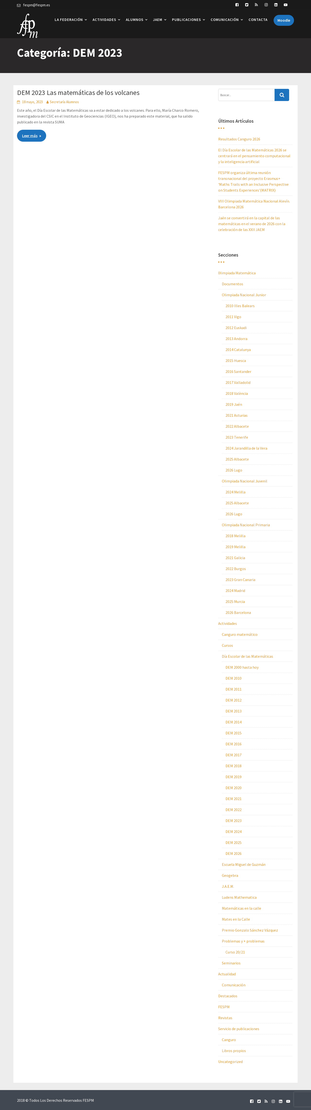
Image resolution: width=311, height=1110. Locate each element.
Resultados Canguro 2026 (239, 139)
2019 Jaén (233, 404)
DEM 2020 (233, 787)
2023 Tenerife (236, 437)
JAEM (157, 19)
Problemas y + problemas (243, 941)
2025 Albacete (237, 459)
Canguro (229, 1039)
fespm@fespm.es (36, 5)
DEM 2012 (233, 700)
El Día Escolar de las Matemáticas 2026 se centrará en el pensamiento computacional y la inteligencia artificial (254, 156)
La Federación (69, 19)
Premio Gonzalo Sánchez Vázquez (250, 930)
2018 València (236, 393)
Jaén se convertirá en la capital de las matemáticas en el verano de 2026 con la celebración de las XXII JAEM (251, 223)
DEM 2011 (233, 689)
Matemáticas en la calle (241, 908)
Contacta (258, 19)
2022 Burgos (235, 568)
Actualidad (227, 973)
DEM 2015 (233, 733)
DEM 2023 (233, 820)
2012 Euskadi (236, 327)
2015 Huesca (235, 360)
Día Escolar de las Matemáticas (247, 656)
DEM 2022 (233, 809)
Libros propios (234, 1050)
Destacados (227, 995)
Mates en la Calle (236, 919)
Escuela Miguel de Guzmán (244, 864)
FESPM (224, 1006)
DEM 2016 (233, 743)
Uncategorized (230, 1061)
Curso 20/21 (235, 952)
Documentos (232, 283)
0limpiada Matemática (237, 272)
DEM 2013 (233, 711)
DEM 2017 (233, 754)
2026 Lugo (233, 470)
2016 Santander (238, 371)
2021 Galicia (235, 557)
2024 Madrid (235, 590)
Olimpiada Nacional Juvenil (244, 481)
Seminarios (231, 963)
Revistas (225, 1017)
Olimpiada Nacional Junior (244, 294)
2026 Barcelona (238, 612)
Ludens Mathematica (239, 897)
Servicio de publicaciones (238, 1028)
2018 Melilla (235, 535)
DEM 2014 (233, 722)
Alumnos (134, 19)
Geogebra (230, 875)
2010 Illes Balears (240, 305)
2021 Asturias (236, 415)
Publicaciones (186, 19)
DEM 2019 (233, 776)
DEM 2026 (233, 853)
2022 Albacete (237, 426)
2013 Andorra (236, 338)
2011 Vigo (233, 316)
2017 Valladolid (238, 382)
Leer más (29, 135)
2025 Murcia (235, 601)
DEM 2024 (233, 831)
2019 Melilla (235, 546)
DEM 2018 (233, 765)
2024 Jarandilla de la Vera (246, 448)
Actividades (104, 19)
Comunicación (225, 19)
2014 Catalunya (238, 349)
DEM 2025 (233, 842)
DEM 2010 (233, 678)
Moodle (283, 20)
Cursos (227, 645)
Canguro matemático (240, 634)
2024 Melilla (235, 492)
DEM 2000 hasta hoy (242, 667)
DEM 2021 (233, 798)
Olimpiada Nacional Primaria (246, 524)
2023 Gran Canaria (240, 579)
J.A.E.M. (228, 886)
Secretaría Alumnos (64, 102)
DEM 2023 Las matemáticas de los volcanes (78, 92)
